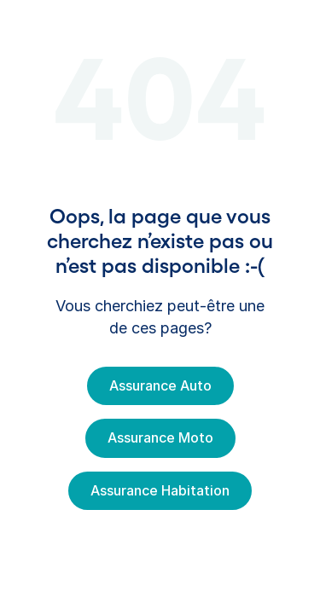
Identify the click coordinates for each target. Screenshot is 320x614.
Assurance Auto (160, 385)
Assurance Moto (160, 437)
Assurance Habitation (160, 490)
